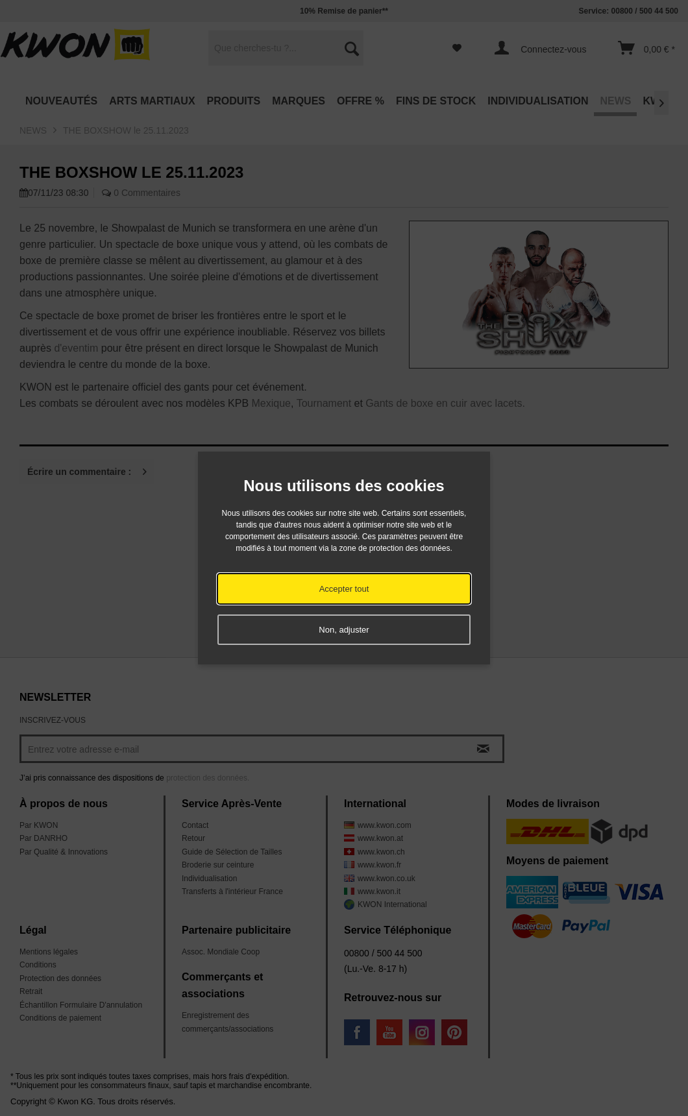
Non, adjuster (344, 630)
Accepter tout (344, 589)
